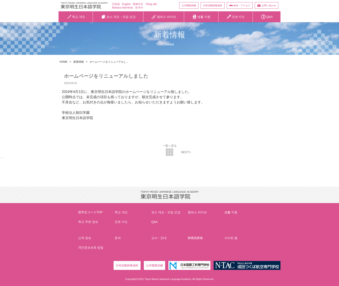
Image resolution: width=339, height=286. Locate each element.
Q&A (154, 222)
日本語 (116, 4)
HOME (63, 61)
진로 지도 (121, 222)
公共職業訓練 (189, 5)
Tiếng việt (151, 4)
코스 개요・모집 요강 (165, 212)
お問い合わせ (269, 5)
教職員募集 (195, 238)
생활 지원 (230, 212)
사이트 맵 (230, 238)
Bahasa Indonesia (122, 7)
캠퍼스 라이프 (197, 212)
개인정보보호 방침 (90, 247)
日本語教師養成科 (212, 5)
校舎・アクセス (241, 5)
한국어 (139, 7)
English (126, 4)
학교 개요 (121, 212)
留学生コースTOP (90, 212)
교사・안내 (158, 238)
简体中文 (138, 4)
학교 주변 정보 (88, 222)
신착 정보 (84, 238)
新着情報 (78, 61)
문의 (118, 238)
